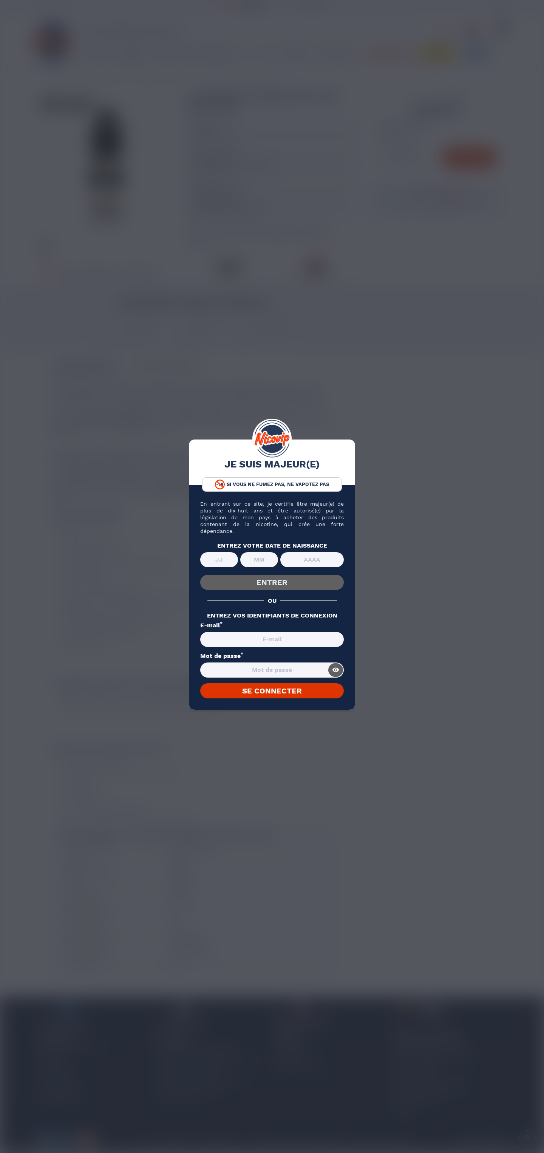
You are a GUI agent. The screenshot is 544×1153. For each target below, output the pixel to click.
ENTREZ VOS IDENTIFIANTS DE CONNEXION (272, 615)
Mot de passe (221, 656)
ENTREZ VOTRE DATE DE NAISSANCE (272, 545)
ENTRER (272, 582)
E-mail (211, 625)
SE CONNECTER (272, 690)
